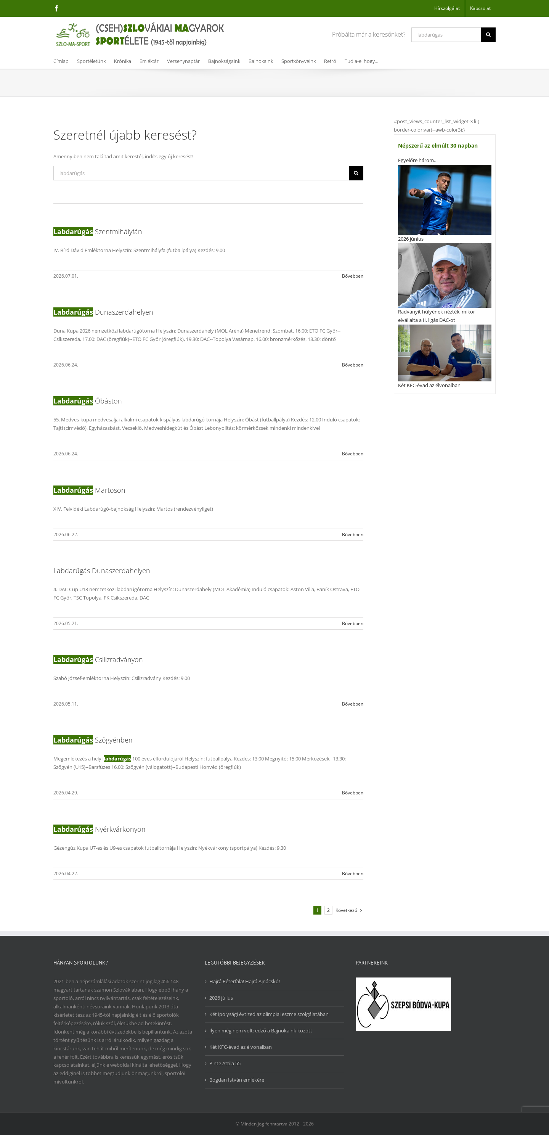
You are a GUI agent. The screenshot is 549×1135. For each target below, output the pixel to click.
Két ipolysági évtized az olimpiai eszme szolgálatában (269, 1014)
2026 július (221, 997)
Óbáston (87, 400)
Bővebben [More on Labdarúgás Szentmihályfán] (352, 276)
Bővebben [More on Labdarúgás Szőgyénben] (352, 792)
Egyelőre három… (418, 160)
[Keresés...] (446, 34)
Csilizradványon (98, 659)
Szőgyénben (93, 739)
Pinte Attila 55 (225, 1063)
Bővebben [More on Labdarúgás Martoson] (352, 534)
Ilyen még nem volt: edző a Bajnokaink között (260, 1030)
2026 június (411, 238)
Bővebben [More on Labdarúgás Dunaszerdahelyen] (352, 365)
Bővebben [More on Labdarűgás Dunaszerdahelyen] (352, 623)
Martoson (89, 490)
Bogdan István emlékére (236, 1079)
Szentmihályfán (97, 231)
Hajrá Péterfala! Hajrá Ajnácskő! (244, 981)
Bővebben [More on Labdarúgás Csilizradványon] (352, 704)
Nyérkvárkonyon (99, 829)
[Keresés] (488, 34)
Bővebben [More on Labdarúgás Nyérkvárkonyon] (352, 873)
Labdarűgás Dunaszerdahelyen (101, 570)
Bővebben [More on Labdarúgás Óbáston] (352, 453)
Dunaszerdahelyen (103, 312)
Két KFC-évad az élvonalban (429, 385)
